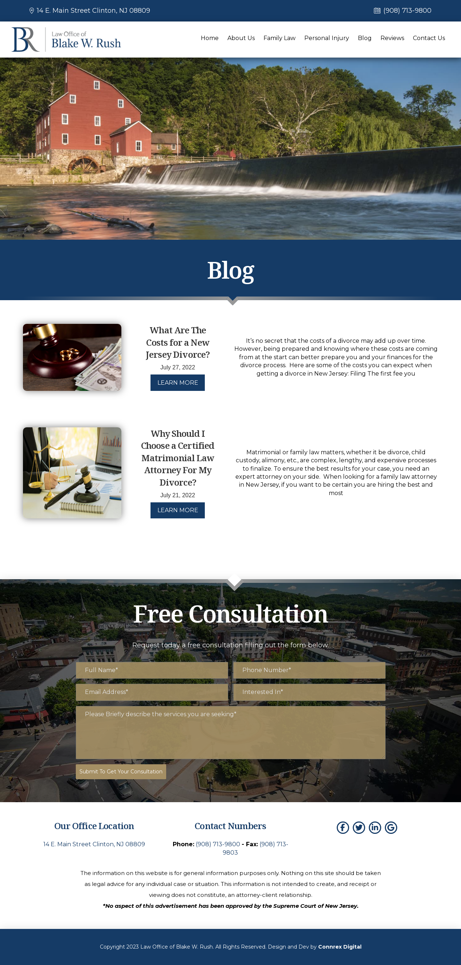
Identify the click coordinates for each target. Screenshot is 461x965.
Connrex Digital (340, 946)
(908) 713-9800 (407, 11)
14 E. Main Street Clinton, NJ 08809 (93, 11)
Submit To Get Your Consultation (121, 771)
